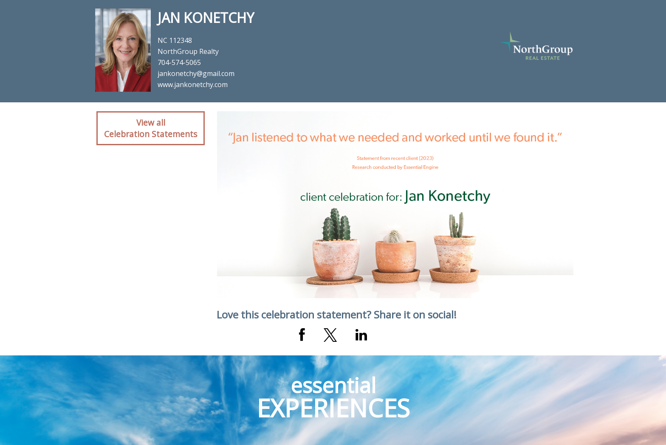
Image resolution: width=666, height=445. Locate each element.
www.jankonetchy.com (193, 84)
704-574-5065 (179, 62)
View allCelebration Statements (150, 128)
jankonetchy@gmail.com (196, 73)
